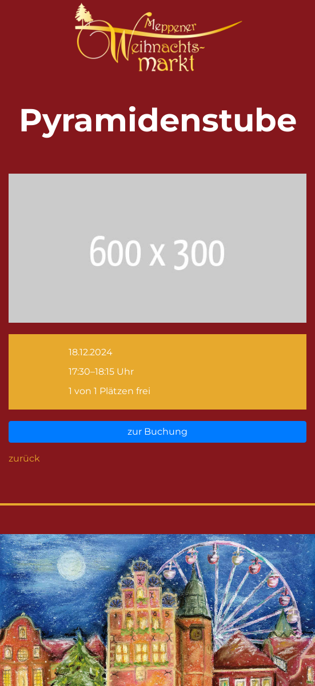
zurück (24, 458)
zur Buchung (157, 431)
